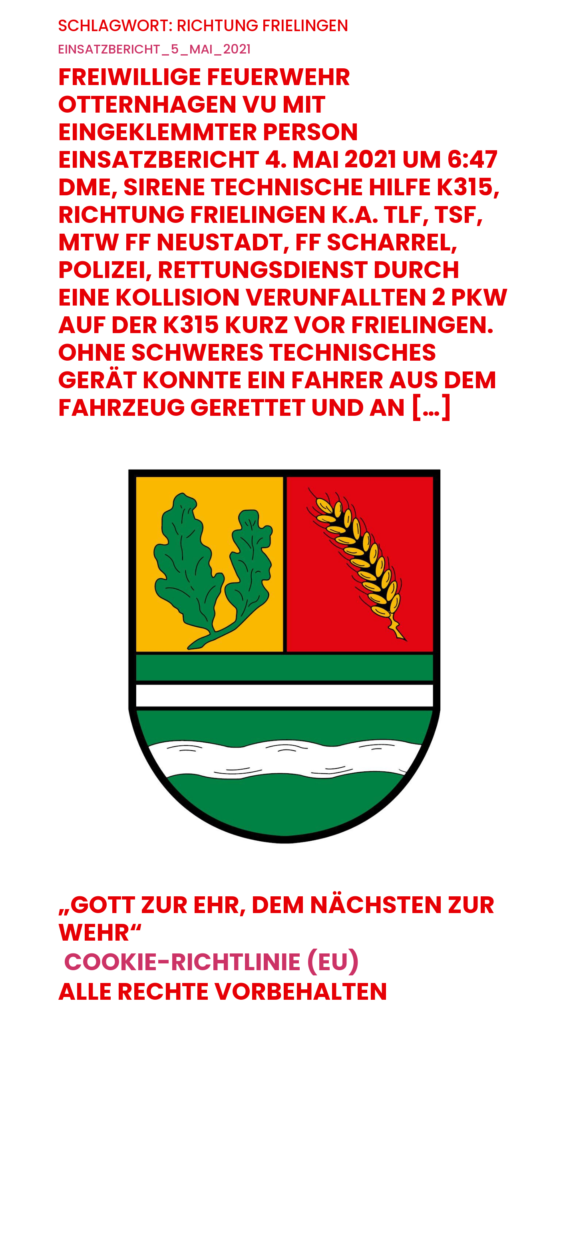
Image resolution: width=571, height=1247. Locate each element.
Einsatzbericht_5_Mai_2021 (154, 49)
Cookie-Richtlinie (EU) (212, 962)
